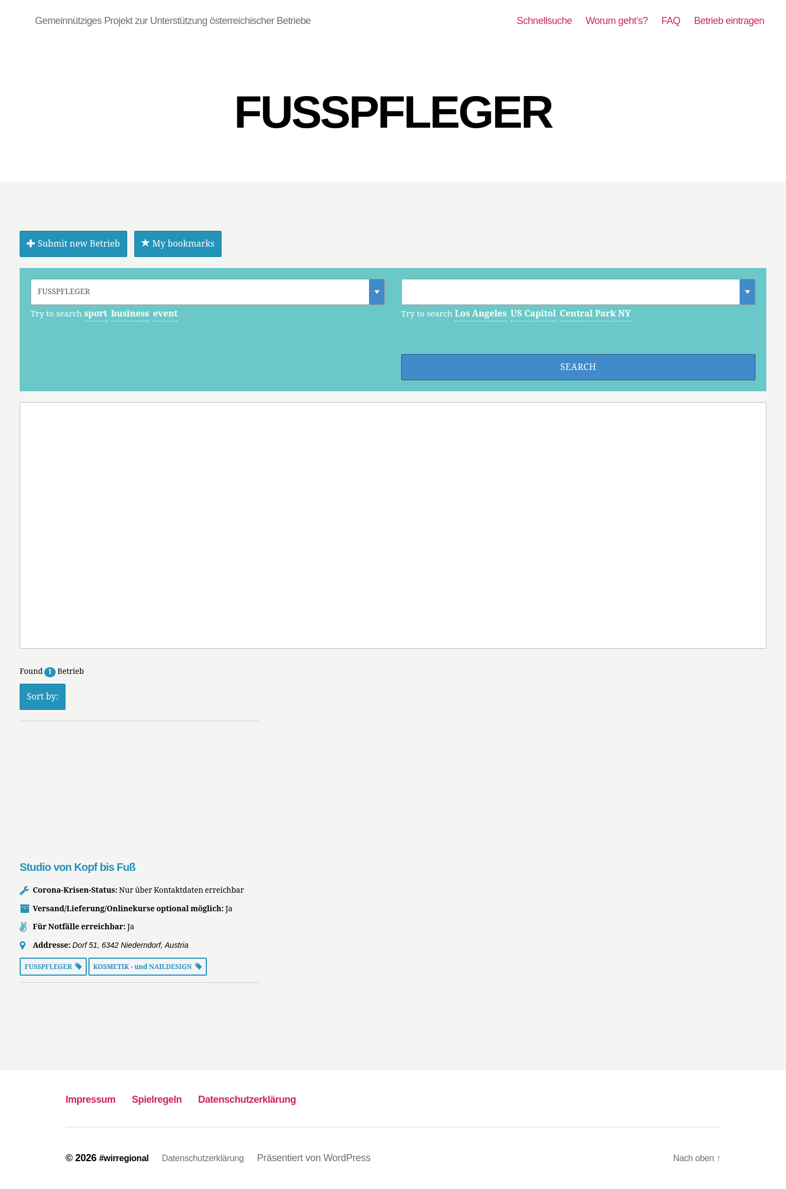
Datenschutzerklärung (296, 1098)
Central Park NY (595, 313)
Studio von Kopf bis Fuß (77, 867)
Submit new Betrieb (73, 243)
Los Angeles (481, 313)
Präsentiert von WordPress (331, 1157)
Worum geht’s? (617, 20)
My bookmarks (178, 243)
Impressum (99, 1098)
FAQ (671, 20)
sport (96, 313)
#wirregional (127, 1157)
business (130, 313)
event (165, 313)
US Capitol (533, 313)
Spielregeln (181, 1098)
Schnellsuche (544, 20)
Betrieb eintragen (729, 20)
